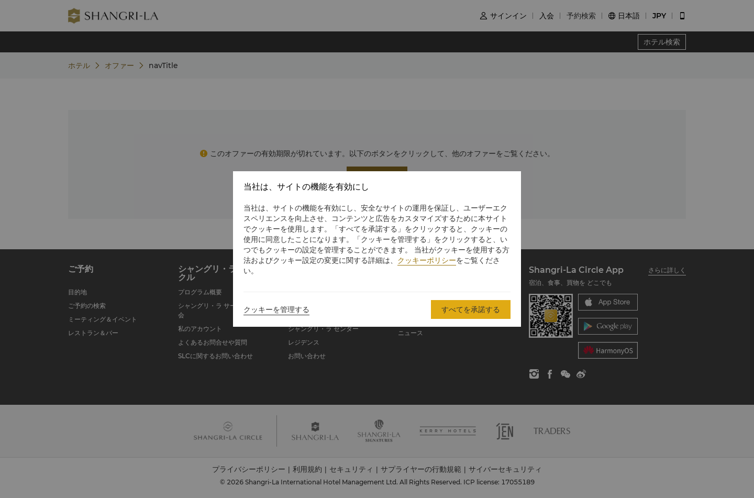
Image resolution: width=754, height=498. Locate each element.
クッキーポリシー (426, 260)
